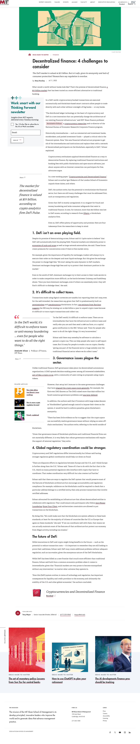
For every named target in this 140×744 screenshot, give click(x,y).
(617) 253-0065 (65, 619)
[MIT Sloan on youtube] (120, 738)
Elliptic (86, 218)
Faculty (84, 2)
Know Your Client (50, 511)
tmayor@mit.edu (79, 619)
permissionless (38, 309)
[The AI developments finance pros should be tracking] (113, 664)
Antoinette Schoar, (54, 128)
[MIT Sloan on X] (115, 737)
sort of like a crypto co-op (42, 379)
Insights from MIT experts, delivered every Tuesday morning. (25, 123)
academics (122, 2)
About (92, 2)
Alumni (74, 2)
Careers (105, 718)
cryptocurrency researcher (75, 128)
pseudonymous (54, 309)
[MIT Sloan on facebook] (110, 737)
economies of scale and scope (44, 250)
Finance (56, 59)
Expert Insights (45, 2)
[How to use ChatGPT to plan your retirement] (70, 667)
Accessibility (106, 720)
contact (122, 8)
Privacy (105, 725)
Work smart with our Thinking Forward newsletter (25, 111)
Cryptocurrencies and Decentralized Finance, (87, 181)
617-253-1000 (76, 725)
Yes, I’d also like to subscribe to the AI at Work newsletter (27, 128)
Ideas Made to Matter (41, 59)
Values (57, 2)
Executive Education (106, 2)
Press (104, 715)
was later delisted (90, 399)
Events (65, 2)
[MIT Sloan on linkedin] (129, 737)
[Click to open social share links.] (23, 181)
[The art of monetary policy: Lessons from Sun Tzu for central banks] (27, 660)
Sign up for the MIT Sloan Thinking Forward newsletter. (74, 8)
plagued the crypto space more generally (72, 392)
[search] (132, 8)
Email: (14, 137)
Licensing (105, 722)
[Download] (75, 597)
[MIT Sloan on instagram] (124, 737)
